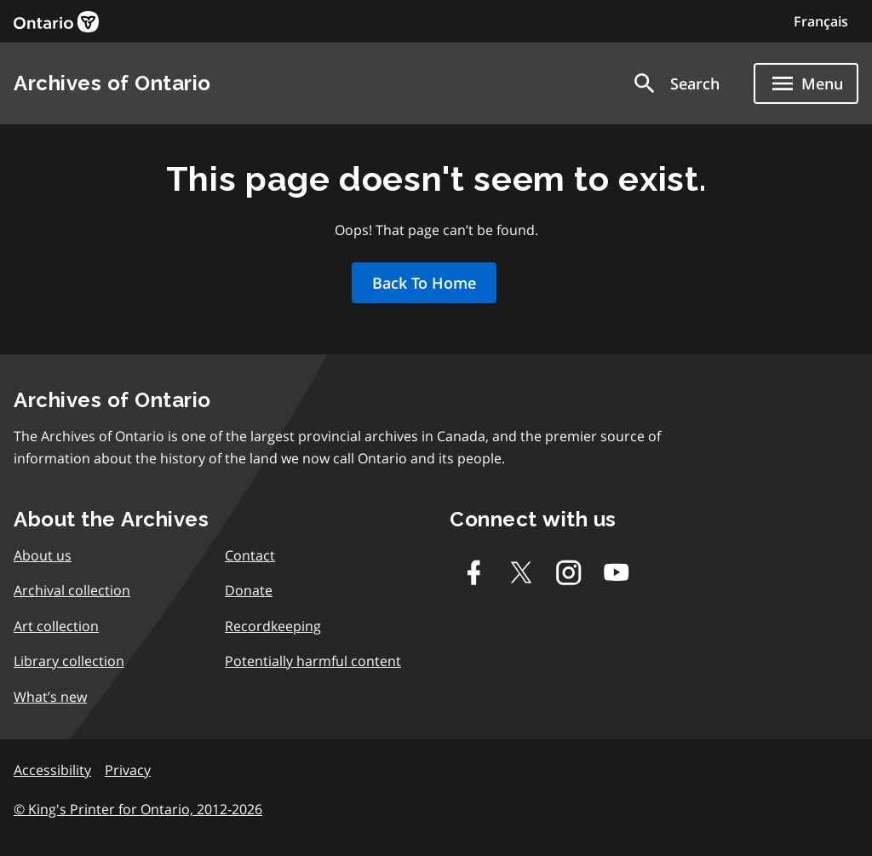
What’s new (50, 696)
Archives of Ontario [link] (112, 83)
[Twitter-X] (521, 572)
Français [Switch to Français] (821, 21)
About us (43, 555)
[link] (56, 21)
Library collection (69, 661)
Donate (248, 590)
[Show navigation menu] (806, 83)
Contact (250, 555)
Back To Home (424, 283)
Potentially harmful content (313, 661)
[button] (675, 83)
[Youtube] (616, 572)
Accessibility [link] (52, 770)
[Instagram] (569, 572)
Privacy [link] (128, 770)
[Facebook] (473, 572)
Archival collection (72, 590)
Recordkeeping (273, 626)
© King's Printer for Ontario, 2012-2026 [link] (138, 809)
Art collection (56, 626)
